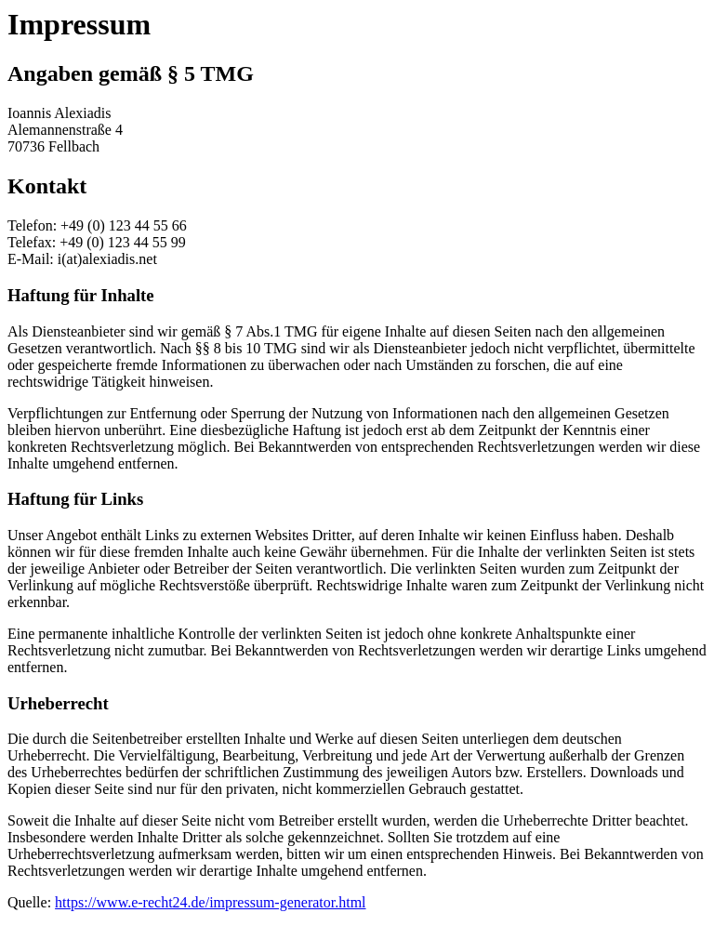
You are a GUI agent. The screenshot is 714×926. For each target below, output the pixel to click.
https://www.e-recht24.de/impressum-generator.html (210, 902)
